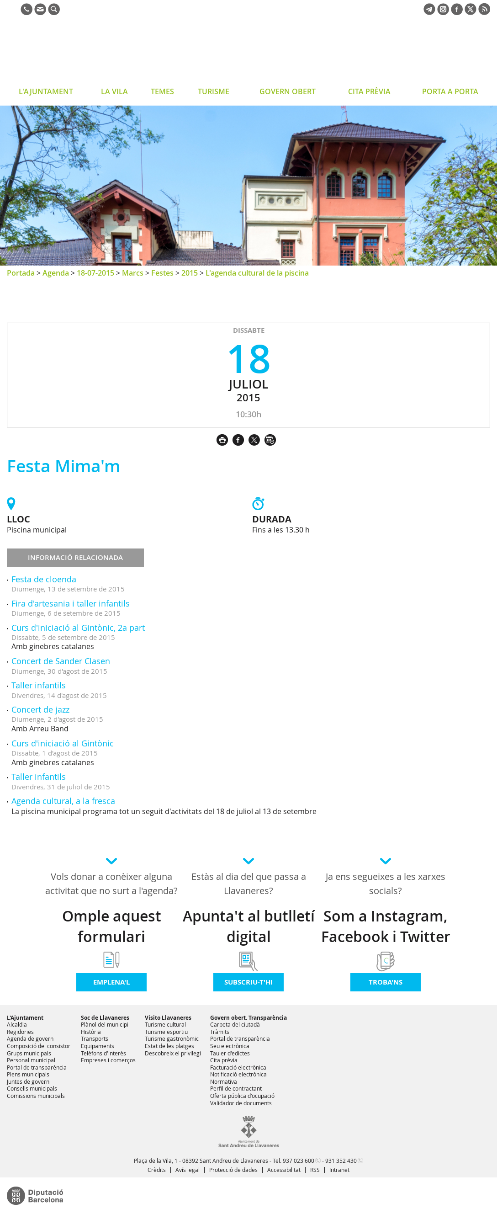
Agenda (55, 273)
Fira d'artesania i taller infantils (70, 603)
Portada (21, 273)
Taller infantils (38, 685)
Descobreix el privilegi (173, 1053)
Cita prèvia (224, 1060)
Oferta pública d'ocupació (242, 1095)
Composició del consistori (39, 1045)
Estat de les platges (169, 1045)
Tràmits (219, 1031)
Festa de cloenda (43, 579)
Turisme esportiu (166, 1031)
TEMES (162, 91)
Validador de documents (241, 1103)
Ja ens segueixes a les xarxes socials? (385, 883)
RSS (315, 1169)
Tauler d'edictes (230, 1053)
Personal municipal (31, 1060)
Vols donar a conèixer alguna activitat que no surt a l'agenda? (111, 883)
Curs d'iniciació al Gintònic (62, 743)
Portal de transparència (37, 1067)
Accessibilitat (284, 1169)
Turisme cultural (165, 1024)
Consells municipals (32, 1088)
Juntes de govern (28, 1081)
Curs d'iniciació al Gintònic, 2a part (78, 627)
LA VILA (114, 91)
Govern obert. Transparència (248, 1018)
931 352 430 (341, 1160)
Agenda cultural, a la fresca (63, 800)
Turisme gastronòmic (172, 1038)
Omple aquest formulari (111, 926)
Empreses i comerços (108, 1060)
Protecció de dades (233, 1169)
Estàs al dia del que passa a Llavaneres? (248, 883)
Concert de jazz (40, 709)
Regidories (20, 1031)
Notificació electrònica (238, 1074)
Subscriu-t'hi (248, 982)
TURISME (213, 91)
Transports (94, 1038)
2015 (189, 273)
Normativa (223, 1081)
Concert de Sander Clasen (60, 660)
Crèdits (157, 1169)
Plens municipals (28, 1074)
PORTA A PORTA (450, 91)
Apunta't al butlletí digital (249, 926)
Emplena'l (111, 982)
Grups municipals (29, 1053)
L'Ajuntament (25, 1018)
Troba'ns (385, 982)
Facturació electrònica (238, 1067)
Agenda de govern (30, 1038)
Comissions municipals (36, 1095)
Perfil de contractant (236, 1088)
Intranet (339, 1169)
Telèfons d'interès (103, 1053)
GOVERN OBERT (287, 91)
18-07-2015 (95, 273)
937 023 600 (298, 1160)
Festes (162, 273)
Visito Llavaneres (168, 1018)
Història (91, 1031)
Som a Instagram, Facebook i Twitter (385, 926)
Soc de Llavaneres (105, 1018)
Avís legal (187, 1169)
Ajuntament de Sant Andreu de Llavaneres (80, 52)
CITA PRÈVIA (369, 91)
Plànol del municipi (104, 1024)
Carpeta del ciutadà (235, 1024)
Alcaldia (17, 1024)
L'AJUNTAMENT (46, 91)
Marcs (132, 273)
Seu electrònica (229, 1045)
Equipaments (97, 1045)
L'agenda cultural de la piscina (257, 273)
